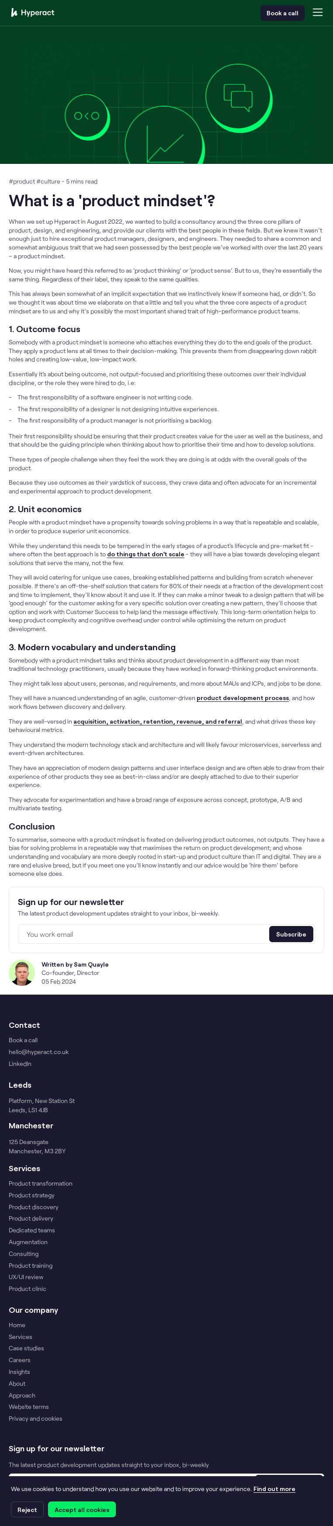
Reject (27, 1509)
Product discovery (34, 1206)
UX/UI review (26, 1276)
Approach (22, 1395)
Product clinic (27, 1288)
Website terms (29, 1406)
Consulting (23, 1253)
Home (17, 1324)
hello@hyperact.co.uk (39, 1051)
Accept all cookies (82, 1509)
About (17, 1383)
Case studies (26, 1348)
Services (20, 1336)
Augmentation (28, 1241)
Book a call (282, 13)
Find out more (274, 1488)
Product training (30, 1265)
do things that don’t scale (145, 554)
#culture (49, 181)
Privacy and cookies (35, 1418)
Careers (20, 1359)
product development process (243, 697)
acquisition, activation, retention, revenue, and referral (157, 721)
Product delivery (31, 1218)
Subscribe (291, 934)
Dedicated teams (32, 1230)
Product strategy (32, 1195)
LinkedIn (20, 1063)
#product (22, 181)
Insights (19, 1371)
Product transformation (41, 1183)
